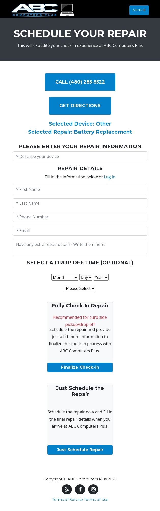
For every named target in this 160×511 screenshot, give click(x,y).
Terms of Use (96, 499)
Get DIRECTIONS (80, 105)
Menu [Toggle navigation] (139, 10)
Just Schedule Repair (80, 449)
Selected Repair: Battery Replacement (80, 132)
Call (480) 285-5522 (80, 82)
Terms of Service (67, 499)
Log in (109, 177)
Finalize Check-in (80, 367)
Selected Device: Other (80, 124)
